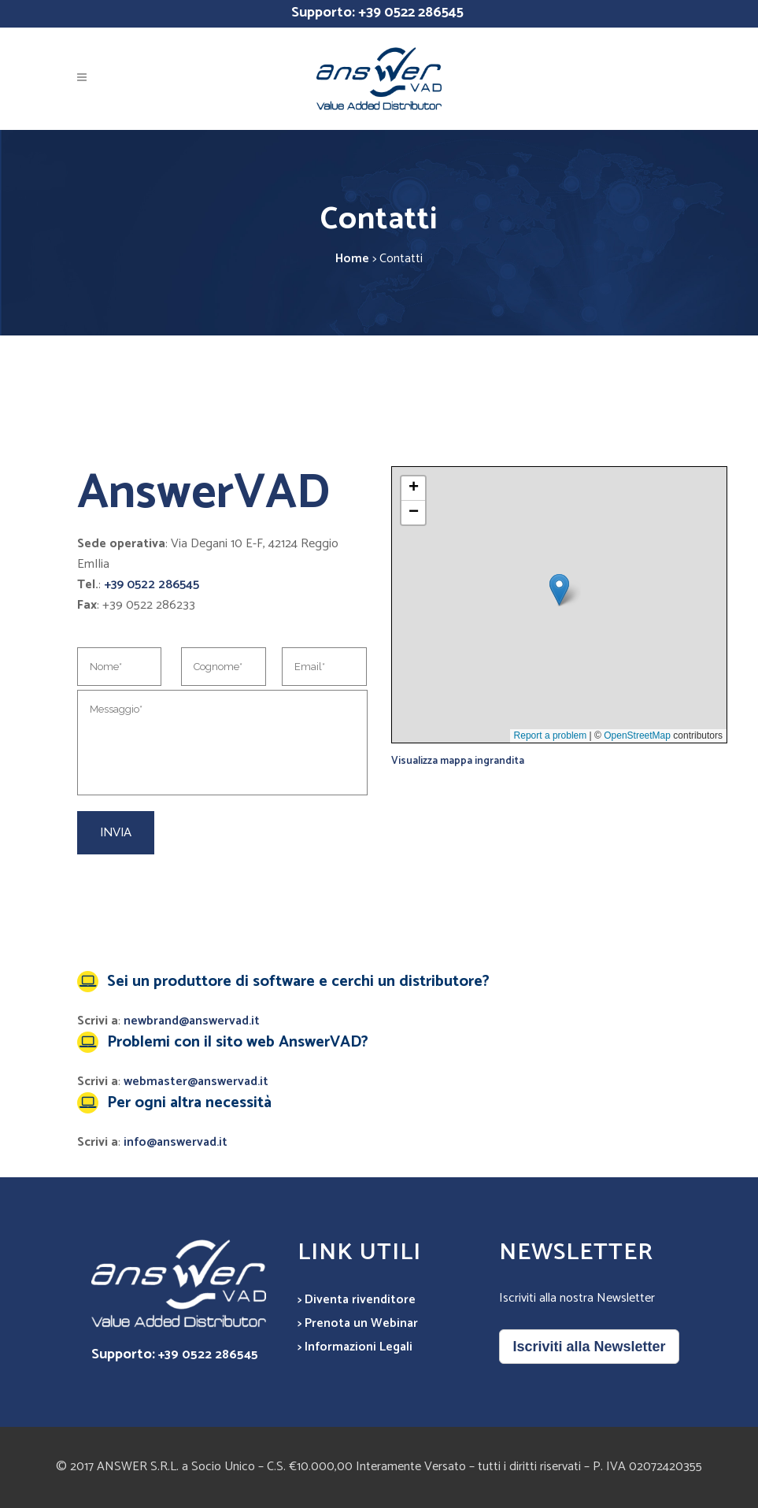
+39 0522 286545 (411, 12)
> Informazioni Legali (355, 1347)
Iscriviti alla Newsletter (588, 1346)
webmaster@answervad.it (196, 1081)
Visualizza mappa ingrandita (457, 760)
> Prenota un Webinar (358, 1323)
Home (352, 258)
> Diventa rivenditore (357, 1299)
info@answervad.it (175, 1142)
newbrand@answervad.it (192, 1021)
